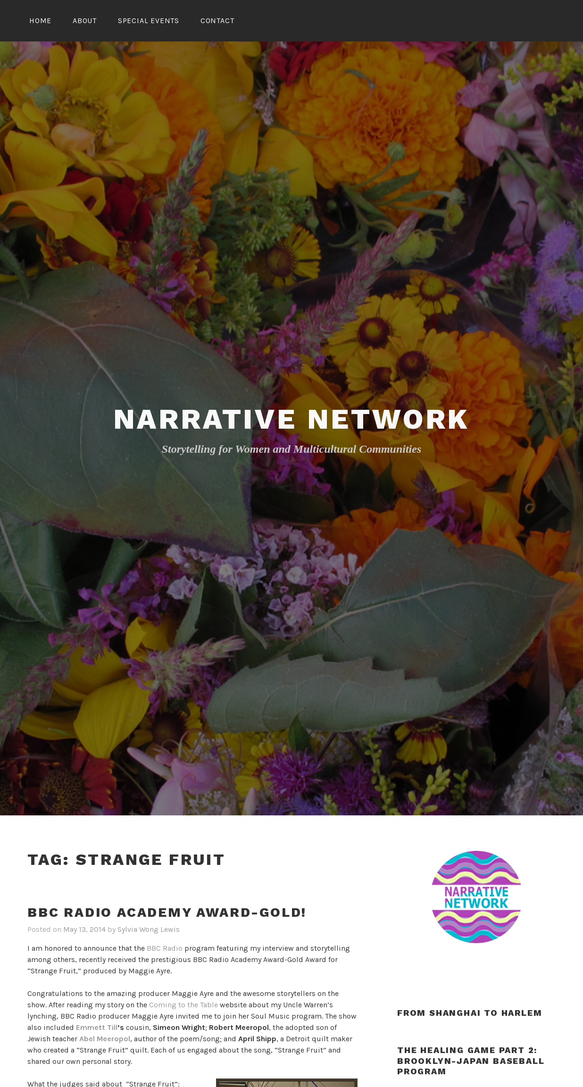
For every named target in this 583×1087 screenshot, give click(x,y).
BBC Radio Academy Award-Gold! (167, 912)
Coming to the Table (183, 1004)
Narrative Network (291, 419)
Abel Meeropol (104, 1038)
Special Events (148, 20)
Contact (217, 20)
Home (40, 20)
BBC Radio (165, 948)
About (85, 20)
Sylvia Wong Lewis (148, 929)
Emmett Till (96, 1027)
